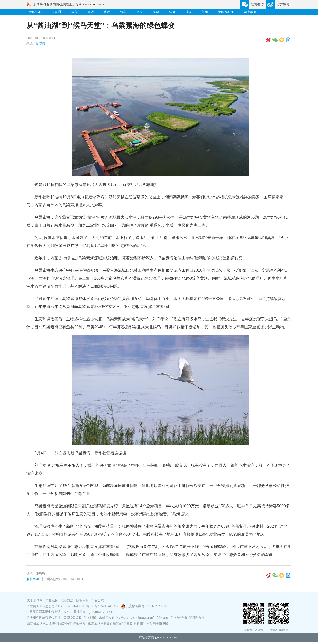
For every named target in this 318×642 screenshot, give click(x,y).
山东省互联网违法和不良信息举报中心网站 (56, 623)
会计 (90, 12)
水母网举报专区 (157, 623)
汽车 (123, 12)
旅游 (156, 12)
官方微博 (283, 4)
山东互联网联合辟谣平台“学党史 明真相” (116, 623)
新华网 (40, 43)
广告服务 (51, 600)
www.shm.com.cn (168, 637)
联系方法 (67, 600)
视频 (205, 12)
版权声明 (32, 579)
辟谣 (189, 12)
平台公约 (98, 600)
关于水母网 (35, 600)
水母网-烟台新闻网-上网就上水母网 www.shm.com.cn (68, 4)
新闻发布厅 (226, 12)
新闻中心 (35, 12)
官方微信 (257, 4)
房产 (107, 12)
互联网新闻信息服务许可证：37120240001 (55, 606)
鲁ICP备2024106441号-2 (102, 606)
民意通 (56, 12)
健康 (172, 12)
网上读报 (250, 12)
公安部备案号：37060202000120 (147, 606)
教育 (74, 12)
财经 (139, 12)
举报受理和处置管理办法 (187, 617)
